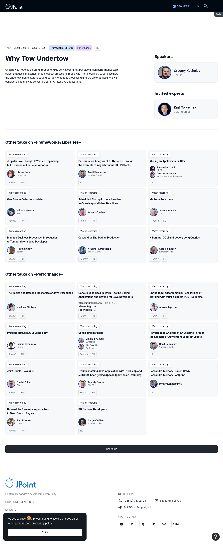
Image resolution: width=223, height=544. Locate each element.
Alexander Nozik (166, 167)
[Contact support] (216, 537)
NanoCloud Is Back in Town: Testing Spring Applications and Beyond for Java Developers (105, 295)
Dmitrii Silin (23, 382)
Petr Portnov (24, 420)
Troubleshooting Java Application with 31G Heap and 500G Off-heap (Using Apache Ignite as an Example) (110, 373)
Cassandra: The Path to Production (99, 237)
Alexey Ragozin (87, 306)
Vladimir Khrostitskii (99, 248)
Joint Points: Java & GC (21, 371)
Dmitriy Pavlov (96, 382)
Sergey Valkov (96, 420)
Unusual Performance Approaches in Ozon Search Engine (28, 411)
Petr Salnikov (24, 248)
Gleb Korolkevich (166, 173)
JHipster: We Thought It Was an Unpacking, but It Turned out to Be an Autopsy (33, 163)
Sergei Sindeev (167, 248)
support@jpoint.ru (170, 500)
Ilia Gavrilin (92, 345)
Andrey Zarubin (96, 212)
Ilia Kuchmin (23, 172)
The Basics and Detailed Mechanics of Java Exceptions (40, 293)
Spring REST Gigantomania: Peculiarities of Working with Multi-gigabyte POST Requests (176, 295)
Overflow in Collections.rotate (25, 199)
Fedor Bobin (85, 309)
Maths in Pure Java (161, 199)
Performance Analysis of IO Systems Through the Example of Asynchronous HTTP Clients (105, 163)
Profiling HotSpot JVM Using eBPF (27, 332)
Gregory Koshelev (187, 71)
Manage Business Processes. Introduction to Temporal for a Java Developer (32, 239)
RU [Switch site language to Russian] (197, 5)
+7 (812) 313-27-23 (134, 500)
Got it (45, 532)
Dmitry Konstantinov (170, 383)
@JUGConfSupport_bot (137, 507)
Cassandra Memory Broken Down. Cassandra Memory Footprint (170, 373)
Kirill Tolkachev (185, 107)
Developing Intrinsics (90, 332)
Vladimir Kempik (95, 339)
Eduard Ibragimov (26, 344)
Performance (84, 48)
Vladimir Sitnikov (26, 307)
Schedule (111, 449)
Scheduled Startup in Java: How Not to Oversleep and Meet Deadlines (99, 201)
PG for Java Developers (92, 409)
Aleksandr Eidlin (168, 210)
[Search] (205, 6)
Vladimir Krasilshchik (90, 303)
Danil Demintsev (97, 172)
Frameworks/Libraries (61, 48)
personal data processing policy (33, 523)
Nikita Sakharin (25, 210)
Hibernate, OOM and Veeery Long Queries (175, 237)
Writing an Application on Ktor (167, 161)
